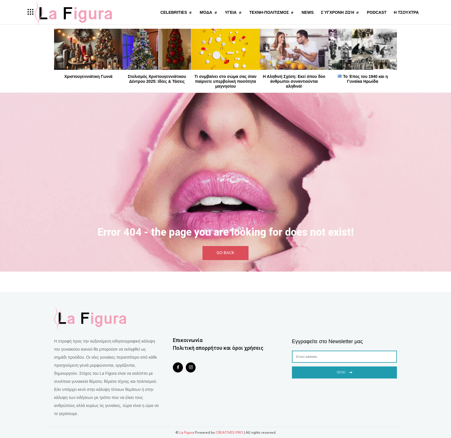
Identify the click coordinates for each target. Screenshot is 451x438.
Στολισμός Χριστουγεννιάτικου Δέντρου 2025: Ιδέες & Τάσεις (157, 79)
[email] (344, 357)
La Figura (186, 432)
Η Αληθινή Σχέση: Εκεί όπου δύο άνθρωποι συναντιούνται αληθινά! (294, 81)
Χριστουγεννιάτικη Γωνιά (88, 76)
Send (344, 372)
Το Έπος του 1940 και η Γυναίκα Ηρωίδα (363, 79)
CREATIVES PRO (229, 432)
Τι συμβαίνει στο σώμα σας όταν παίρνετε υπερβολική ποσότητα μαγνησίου (225, 81)
